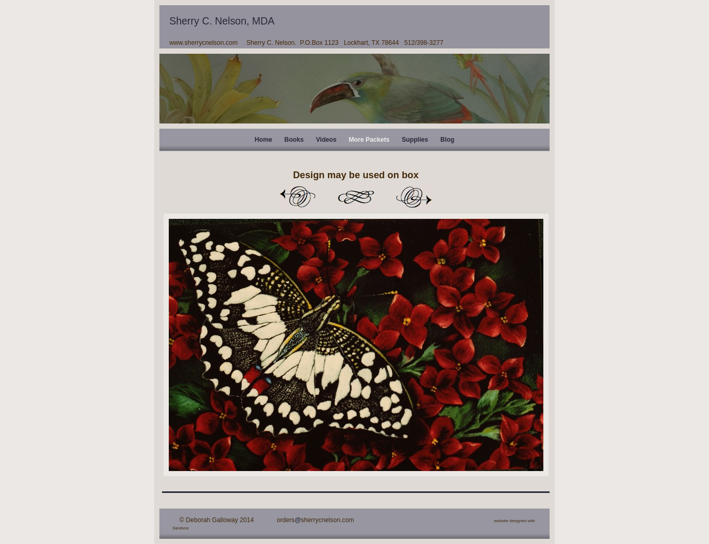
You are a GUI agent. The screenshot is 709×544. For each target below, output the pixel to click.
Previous (297, 196)
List (356, 196)
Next (414, 196)
